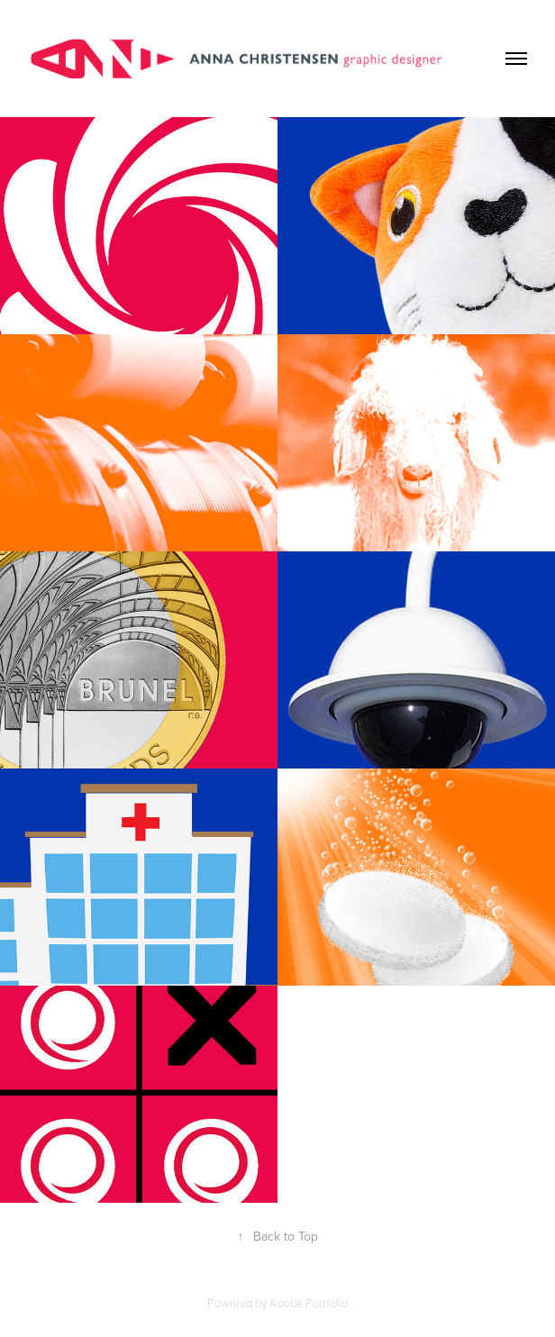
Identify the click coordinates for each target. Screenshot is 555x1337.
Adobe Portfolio (308, 1303)
